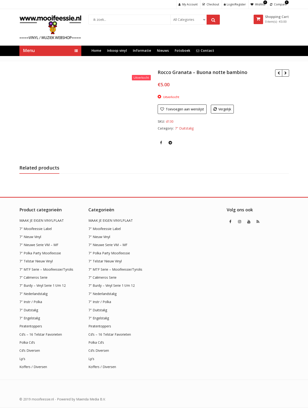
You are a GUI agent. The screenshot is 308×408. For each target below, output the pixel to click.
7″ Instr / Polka (30, 301)
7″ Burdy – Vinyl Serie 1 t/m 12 (42, 285)
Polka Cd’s (27, 342)
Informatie (142, 50)
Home (96, 50)
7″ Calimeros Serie (33, 277)
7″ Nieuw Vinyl (30, 236)
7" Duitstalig (184, 128)
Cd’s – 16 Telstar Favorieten (40, 334)
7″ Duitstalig (28, 310)
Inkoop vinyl (117, 50)
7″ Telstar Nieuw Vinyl (36, 261)
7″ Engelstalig (29, 318)
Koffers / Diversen (33, 367)
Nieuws (163, 50)
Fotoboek (182, 50)
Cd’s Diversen (29, 350)
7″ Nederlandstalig (33, 293)
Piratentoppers (30, 326)
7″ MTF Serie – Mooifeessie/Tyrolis (46, 269)
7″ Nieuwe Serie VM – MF (38, 245)
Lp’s (22, 358)
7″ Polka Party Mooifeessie (40, 253)
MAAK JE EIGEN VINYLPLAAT (41, 220)
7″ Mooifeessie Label (35, 228)
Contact (205, 50)
